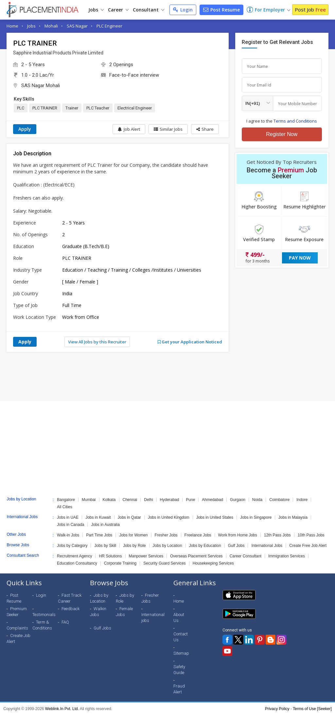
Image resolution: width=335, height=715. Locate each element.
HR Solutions (110, 556)
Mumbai (89, 500)
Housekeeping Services (213, 563)
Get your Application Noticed (190, 342)
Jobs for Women (133, 535)
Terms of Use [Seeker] (312, 708)
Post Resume (221, 10)
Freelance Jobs (198, 535)
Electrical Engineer (134, 108)
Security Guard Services (164, 563)
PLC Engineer (109, 26)
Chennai (130, 500)
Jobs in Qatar (129, 517)
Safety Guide (179, 669)
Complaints (17, 628)
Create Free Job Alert (307, 546)
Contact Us (180, 636)
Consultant (148, 10)
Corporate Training (120, 563)
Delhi (148, 500)
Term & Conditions (42, 625)
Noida (257, 500)
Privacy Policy (277, 708)
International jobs (153, 617)
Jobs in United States (214, 517)
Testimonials (44, 614)
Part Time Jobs (99, 535)
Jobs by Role (134, 546)
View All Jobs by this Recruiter (97, 342)
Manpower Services (146, 556)
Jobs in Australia (105, 525)
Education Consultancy (77, 563)
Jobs (96, 10)
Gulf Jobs (236, 546)
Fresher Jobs (166, 535)
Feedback (70, 608)
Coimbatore (279, 500)
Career (118, 10)
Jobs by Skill (105, 546)
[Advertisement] (167, 376)
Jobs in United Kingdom (168, 517)
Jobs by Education (205, 546)
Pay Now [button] (300, 258)
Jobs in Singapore (256, 517)
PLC (20, 108)
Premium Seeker (17, 611)
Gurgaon (237, 500)
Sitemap (181, 653)
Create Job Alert (18, 638)
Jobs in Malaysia (293, 517)
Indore (302, 500)
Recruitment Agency (74, 556)
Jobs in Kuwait (98, 517)
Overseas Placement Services (196, 556)
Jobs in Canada (70, 525)
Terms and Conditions (295, 121)
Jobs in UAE (68, 517)
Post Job (310, 9)
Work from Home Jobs (237, 535)
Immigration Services (286, 556)
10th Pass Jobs (311, 535)
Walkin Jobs (98, 611)
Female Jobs (124, 611)
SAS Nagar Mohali (40, 85)
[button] (205, 129)
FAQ (65, 622)
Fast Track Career (69, 598)
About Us (178, 617)
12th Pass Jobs (277, 535)
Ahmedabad (212, 500)
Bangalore (66, 500)
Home (12, 26)
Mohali (51, 26)
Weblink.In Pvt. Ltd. (62, 708)
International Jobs (266, 546)
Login (183, 10)
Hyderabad (169, 500)
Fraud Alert (179, 689)
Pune (190, 500)
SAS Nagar (77, 26)
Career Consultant (245, 556)
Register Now (281, 134)
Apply (24, 129)
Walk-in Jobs (68, 535)
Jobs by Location (167, 546)
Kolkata (109, 500)
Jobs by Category (72, 546)
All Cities (64, 507)
